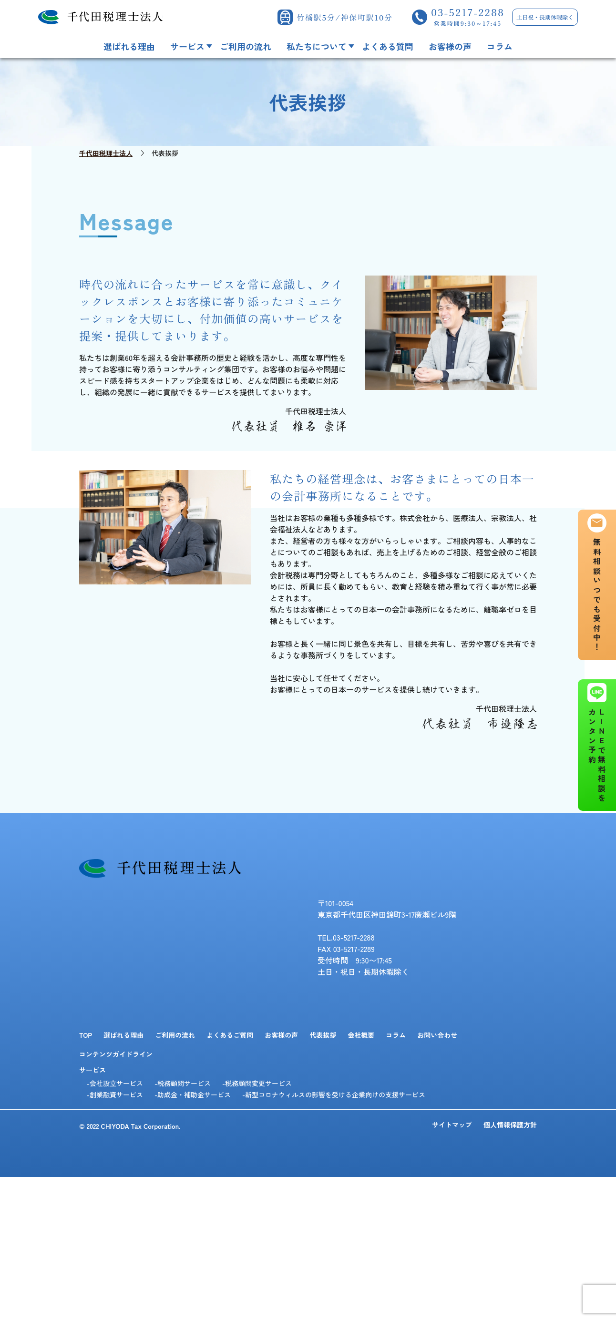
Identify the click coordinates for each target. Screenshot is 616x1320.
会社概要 (361, 1035)
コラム (500, 46)
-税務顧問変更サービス (257, 1083)
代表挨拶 (322, 1035)
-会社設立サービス (115, 1083)
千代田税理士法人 (106, 153)
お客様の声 (450, 46)
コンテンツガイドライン (116, 1054)
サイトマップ (452, 1125)
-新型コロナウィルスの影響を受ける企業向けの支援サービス (333, 1094)
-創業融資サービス (115, 1094)
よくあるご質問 (229, 1035)
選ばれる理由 (129, 46)
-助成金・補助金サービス (192, 1094)
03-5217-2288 (467, 17)
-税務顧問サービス (182, 1083)
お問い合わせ (437, 1035)
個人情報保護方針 (510, 1125)
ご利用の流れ (245, 46)
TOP (85, 1035)
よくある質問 (387, 46)
